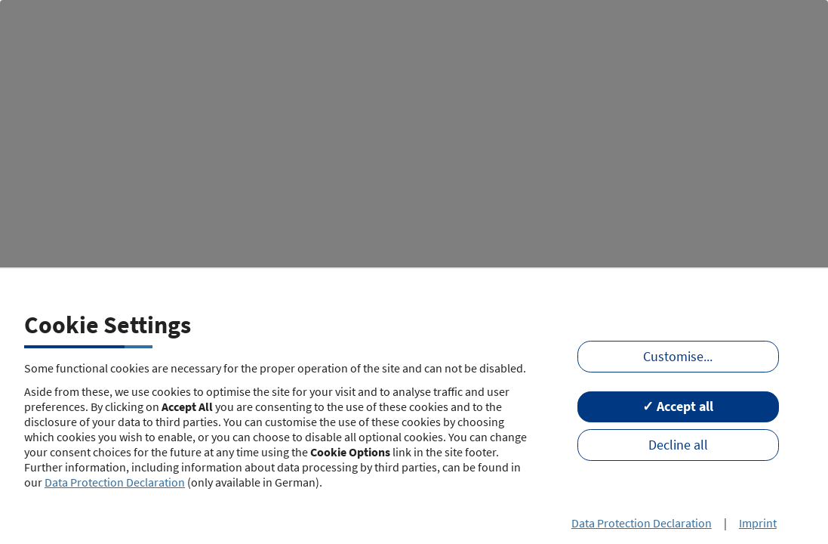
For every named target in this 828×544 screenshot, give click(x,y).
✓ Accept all (677, 406)
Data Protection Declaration (115, 482)
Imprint (758, 522)
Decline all (678, 445)
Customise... (678, 356)
